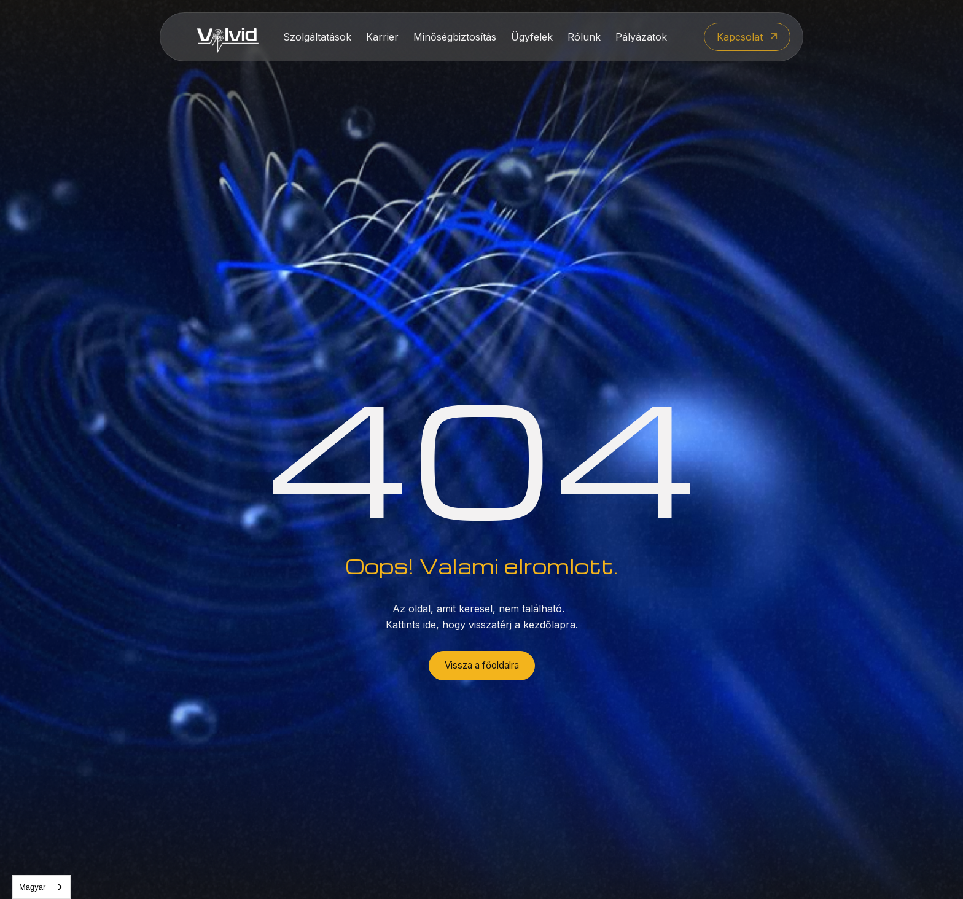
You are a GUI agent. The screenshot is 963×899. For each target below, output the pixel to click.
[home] (228, 37)
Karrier (382, 37)
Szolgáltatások (317, 37)
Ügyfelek (532, 37)
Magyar (32, 887)
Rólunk (584, 37)
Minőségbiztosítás (454, 37)
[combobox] (41, 887)
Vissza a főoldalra (482, 665)
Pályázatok (641, 37)
